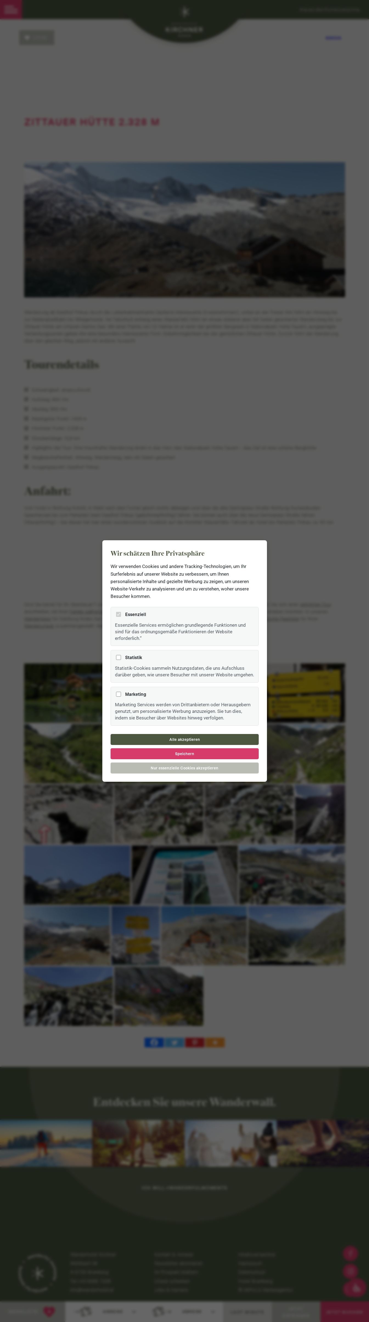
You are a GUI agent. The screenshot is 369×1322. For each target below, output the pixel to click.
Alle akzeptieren (184, 739)
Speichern (184, 754)
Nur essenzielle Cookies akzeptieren (184, 768)
